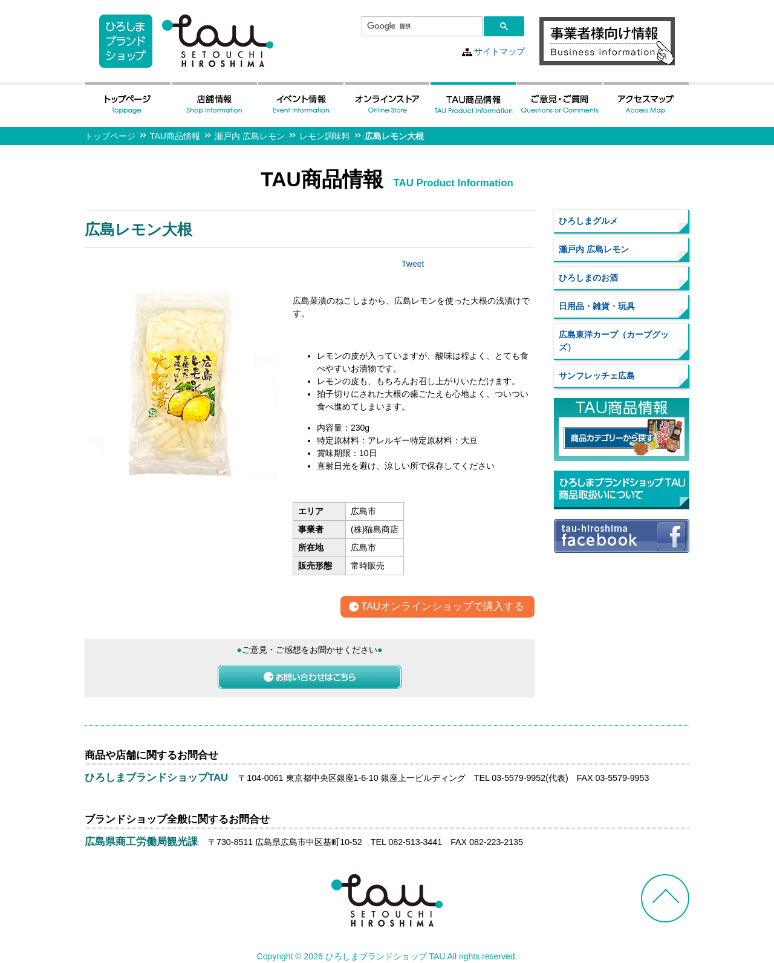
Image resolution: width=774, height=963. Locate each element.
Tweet (413, 264)
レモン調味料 (324, 136)
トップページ (110, 136)
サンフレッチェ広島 (597, 375)
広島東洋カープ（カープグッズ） (614, 341)
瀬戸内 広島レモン (250, 136)
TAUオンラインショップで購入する (442, 607)
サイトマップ (499, 51)
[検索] (421, 26)
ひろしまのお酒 (588, 277)
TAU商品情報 (175, 136)
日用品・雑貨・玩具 (597, 306)
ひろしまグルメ (588, 221)
